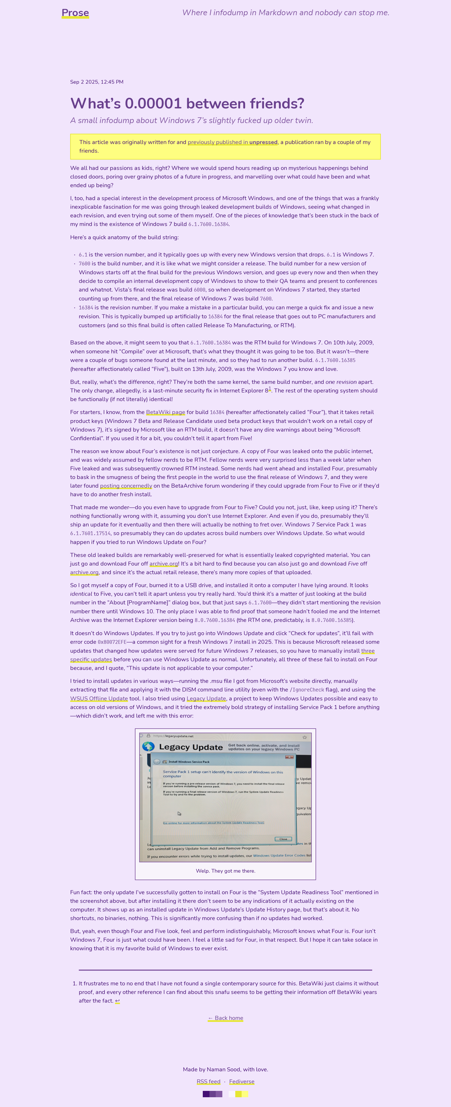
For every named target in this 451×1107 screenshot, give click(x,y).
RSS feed (209, 1081)
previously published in (233, 142)
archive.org (164, 564)
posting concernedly (126, 486)
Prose (75, 13)
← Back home (225, 1018)
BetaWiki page (165, 412)
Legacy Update (206, 698)
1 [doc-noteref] (269, 388)
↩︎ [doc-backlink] (117, 1001)
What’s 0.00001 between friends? (187, 103)
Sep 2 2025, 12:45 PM (96, 81)
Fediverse (242, 1081)
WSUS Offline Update (99, 698)
